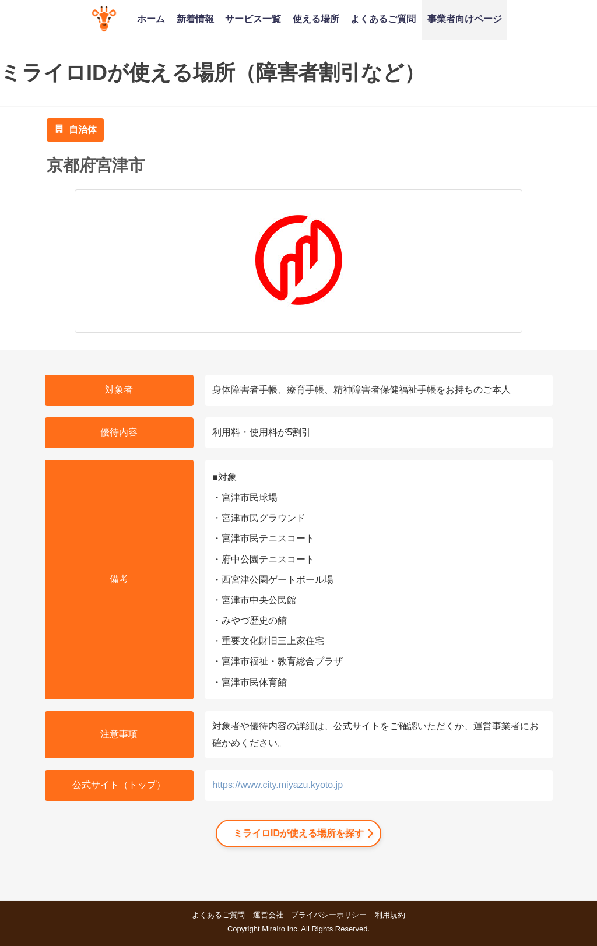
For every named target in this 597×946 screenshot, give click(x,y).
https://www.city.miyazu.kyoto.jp (277, 785)
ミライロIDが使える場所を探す (298, 833)
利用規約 (390, 914)
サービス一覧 (253, 18)
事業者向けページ (464, 18)
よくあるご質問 (383, 18)
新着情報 (195, 18)
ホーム (151, 18)
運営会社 (268, 914)
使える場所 (316, 18)
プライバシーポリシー (329, 914)
